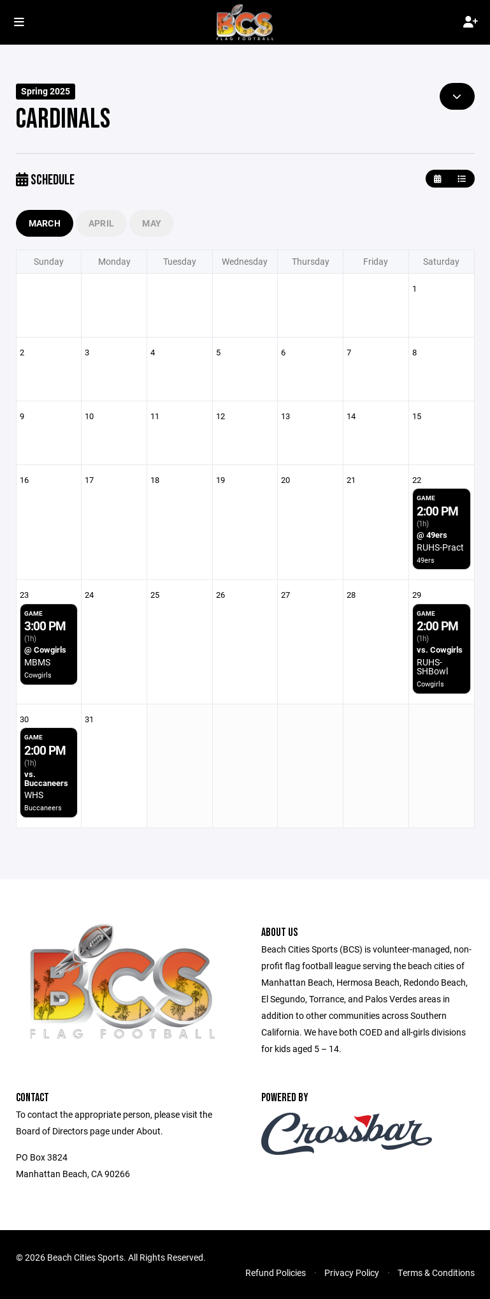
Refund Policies (275, 1272)
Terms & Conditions (436, 1272)
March (45, 223)
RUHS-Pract (440, 547)
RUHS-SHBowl (432, 666)
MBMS (37, 662)
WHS (33, 795)
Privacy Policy (351, 1272)
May (151, 223)
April (101, 223)
